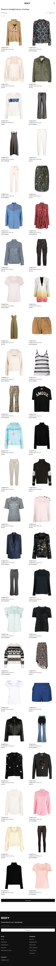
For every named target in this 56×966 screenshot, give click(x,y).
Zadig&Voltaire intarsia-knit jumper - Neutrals (8, 672)
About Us (31, 939)
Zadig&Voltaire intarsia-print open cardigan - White (35, 305)
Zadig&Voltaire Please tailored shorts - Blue (35, 709)
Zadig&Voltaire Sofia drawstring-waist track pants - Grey (8, 489)
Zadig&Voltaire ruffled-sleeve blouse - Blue (8, 635)
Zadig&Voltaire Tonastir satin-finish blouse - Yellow (8, 855)
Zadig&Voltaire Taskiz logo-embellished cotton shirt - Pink (35, 819)
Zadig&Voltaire (5, 47)
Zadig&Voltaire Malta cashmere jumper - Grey (35, 599)
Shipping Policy (33, 942)
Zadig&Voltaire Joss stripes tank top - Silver (35, 379)
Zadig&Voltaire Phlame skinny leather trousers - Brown (35, 855)
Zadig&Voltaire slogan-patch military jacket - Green (35, 85)
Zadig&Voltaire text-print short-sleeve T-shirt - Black (35, 415)
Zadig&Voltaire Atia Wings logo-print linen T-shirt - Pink (8, 305)
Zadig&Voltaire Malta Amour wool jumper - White (8, 122)
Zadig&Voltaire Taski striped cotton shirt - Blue (8, 232)
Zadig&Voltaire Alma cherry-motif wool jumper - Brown (8, 49)
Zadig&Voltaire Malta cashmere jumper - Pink (35, 525)
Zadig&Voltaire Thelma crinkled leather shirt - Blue (8, 269)
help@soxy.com (5, 960)
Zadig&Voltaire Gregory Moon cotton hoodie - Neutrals (8, 379)
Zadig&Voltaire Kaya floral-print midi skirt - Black (35, 672)
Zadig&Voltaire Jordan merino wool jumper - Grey (35, 782)
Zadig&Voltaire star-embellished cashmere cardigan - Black (8, 782)
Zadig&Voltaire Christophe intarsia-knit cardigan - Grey (35, 489)
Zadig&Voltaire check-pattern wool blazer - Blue (8, 562)
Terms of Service (33, 947)
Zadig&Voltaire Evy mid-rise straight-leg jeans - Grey (8, 599)
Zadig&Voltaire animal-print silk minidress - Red (35, 232)
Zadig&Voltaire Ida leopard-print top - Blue (8, 525)
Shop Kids (3, 947)
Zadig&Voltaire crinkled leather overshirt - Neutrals (8, 819)
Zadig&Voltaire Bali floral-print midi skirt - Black (35, 195)
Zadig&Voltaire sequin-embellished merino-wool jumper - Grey (35, 562)
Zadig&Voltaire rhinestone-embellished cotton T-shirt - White (8, 709)
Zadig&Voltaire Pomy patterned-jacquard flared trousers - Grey (35, 122)
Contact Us (32, 953)
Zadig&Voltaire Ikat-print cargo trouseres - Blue (35, 269)
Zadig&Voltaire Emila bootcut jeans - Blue (35, 745)
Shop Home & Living (6, 950)
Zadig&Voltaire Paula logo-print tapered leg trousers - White (35, 159)
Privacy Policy (32, 950)
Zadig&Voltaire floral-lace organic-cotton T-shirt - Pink (35, 892)
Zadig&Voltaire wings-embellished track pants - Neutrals (8, 195)
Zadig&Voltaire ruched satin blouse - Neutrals (8, 85)
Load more (28, 900)
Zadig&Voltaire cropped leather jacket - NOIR (8, 745)
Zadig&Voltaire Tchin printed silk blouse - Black (35, 49)
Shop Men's (4, 942)
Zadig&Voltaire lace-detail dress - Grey (8, 159)
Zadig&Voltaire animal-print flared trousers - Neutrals (8, 415)
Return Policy (32, 944)
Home (2, 939)
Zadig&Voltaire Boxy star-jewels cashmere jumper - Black (8, 892)
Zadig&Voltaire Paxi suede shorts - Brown (35, 342)
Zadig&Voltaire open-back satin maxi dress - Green (8, 342)
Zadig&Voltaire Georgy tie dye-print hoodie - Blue (8, 452)
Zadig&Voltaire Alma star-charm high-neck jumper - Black (35, 452)
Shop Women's (4, 944)
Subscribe (28, 930)
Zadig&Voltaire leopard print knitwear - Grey (35, 635)
